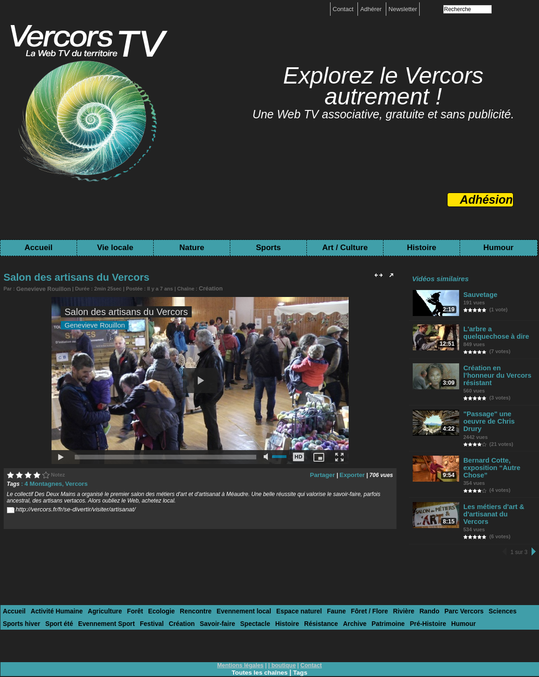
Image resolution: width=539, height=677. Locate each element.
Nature (191, 247)
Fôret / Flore (346, 585)
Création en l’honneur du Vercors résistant (497, 372)
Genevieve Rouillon (40, 288)
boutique (283, 638)
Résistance (262, 596)
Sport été (16, 596)
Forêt (127, 585)
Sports (268, 247)
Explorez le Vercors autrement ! (383, 86)
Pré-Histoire (361, 596)
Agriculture (98, 585)
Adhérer (371, 9)
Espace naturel (280, 585)
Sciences (471, 585)
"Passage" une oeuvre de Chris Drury (498, 410)
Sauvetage (481, 294)
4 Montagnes (41, 482)
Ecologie (151, 585)
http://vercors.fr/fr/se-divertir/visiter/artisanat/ (70, 507)
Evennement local (229, 585)
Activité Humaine (53, 585)
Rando (402, 585)
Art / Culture (345, 247)
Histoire (421, 247)
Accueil (38, 247)
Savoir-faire (164, 596)
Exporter (353, 474)
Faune (316, 585)
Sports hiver (507, 585)
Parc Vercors (435, 585)
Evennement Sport (60, 596)
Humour (498, 247)
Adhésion (486, 199)
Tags (301, 645)
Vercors (72, 482)
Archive (293, 596)
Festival (102, 596)
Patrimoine (324, 596)
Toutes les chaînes (259, 645)
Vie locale (115, 247)
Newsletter (403, 9)
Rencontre (183, 585)
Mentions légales (241, 638)
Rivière (379, 585)
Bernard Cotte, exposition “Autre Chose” (491, 451)
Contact (344, 9)
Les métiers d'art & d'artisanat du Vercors (497, 493)
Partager (326, 474)
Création (202, 288)
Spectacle (199, 596)
